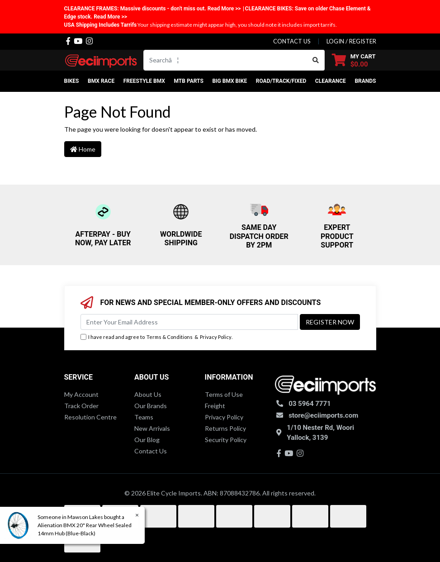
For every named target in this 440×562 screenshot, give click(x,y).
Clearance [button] (330, 81)
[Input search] (225, 60)
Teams (143, 417)
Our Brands (150, 406)
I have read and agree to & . (156, 337)
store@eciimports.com (323, 415)
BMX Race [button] (101, 81)
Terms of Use (224, 394)
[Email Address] (189, 322)
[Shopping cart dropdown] (353, 60)
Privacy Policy (216, 337)
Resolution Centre (90, 417)
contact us (292, 41)
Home (82, 149)
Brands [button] (365, 81)
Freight (215, 406)
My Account (81, 394)
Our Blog (147, 439)
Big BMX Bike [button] (229, 81)
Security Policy (225, 439)
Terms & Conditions (170, 337)
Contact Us (150, 451)
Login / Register (351, 41)
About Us (147, 394)
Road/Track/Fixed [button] (281, 81)
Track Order (81, 406)
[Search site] (316, 60)
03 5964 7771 (310, 404)
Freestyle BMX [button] (144, 81)
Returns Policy (225, 428)
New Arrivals (152, 428)
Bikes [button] (71, 81)
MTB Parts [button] (188, 81)
